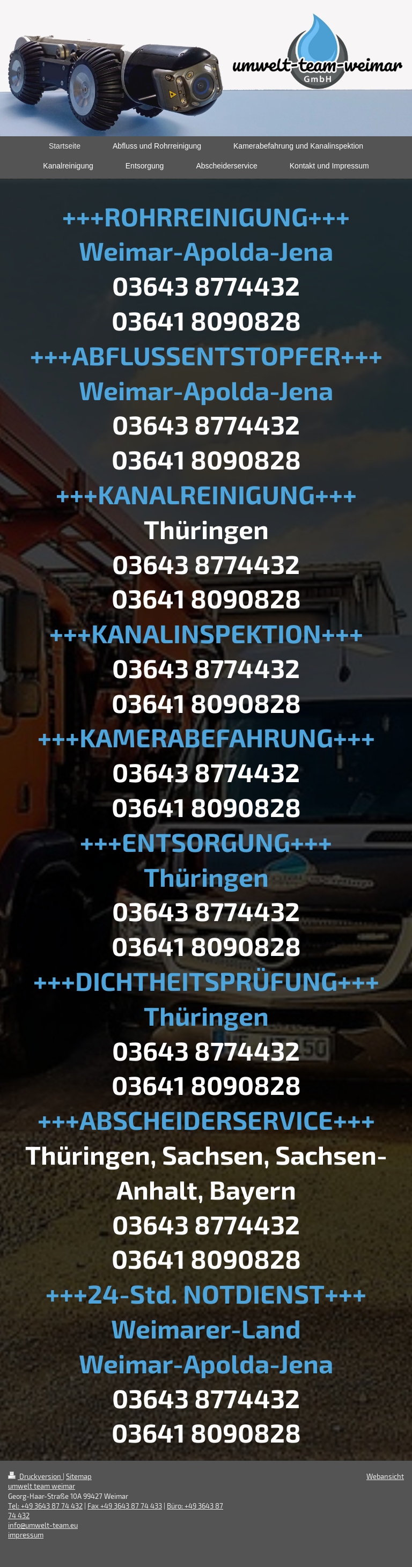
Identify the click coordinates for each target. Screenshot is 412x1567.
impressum (25, 1535)
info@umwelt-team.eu (43, 1525)
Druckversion (35, 1476)
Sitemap (79, 1476)
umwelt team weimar (41, 1486)
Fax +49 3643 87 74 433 (124, 1506)
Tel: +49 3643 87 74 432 (45, 1506)
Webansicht (385, 1476)
